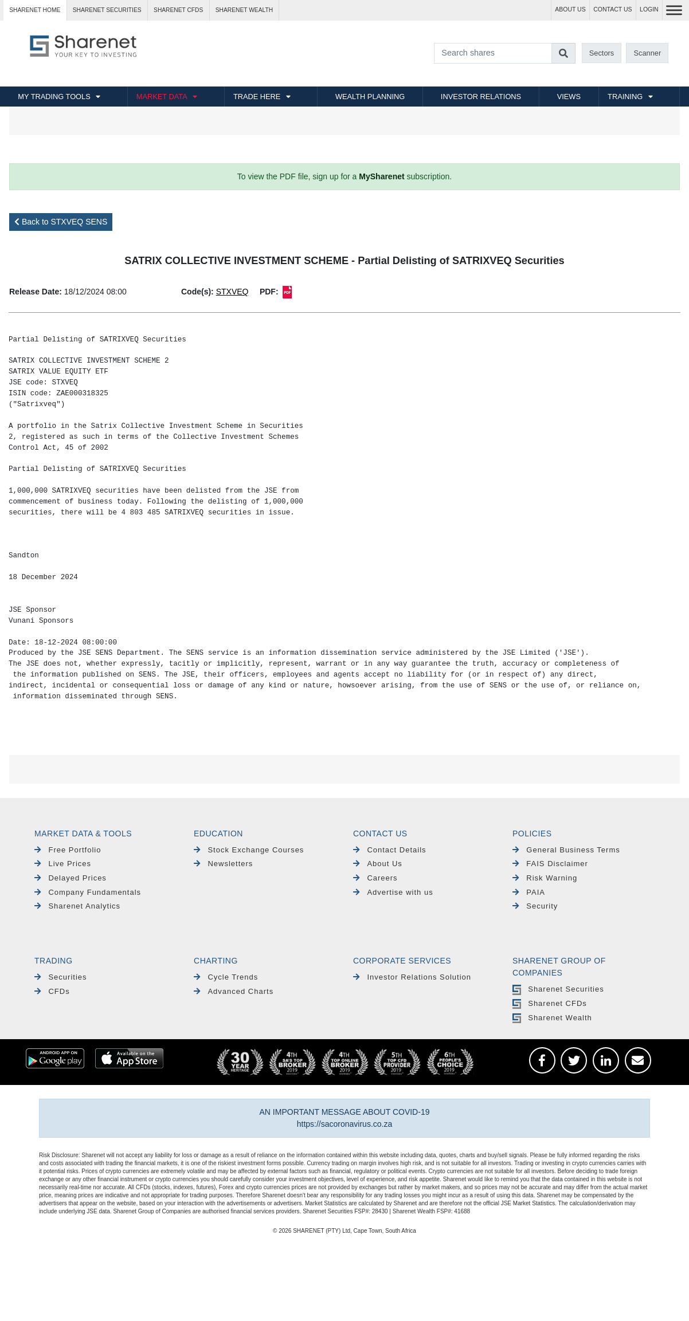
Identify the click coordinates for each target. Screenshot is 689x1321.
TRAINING (625, 96)
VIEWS (569, 96)
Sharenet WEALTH (244, 10)
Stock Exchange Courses (249, 850)
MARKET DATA (161, 96)
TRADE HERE (256, 96)
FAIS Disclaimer (550, 863)
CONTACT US (612, 9)
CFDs (52, 991)
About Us (377, 863)
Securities (60, 977)
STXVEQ (232, 291)
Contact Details (389, 850)
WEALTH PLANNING (370, 96)
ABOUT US (570, 9)
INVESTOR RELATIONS (481, 96)
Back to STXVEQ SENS (60, 221)
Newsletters (223, 863)
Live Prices (62, 863)
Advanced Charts (233, 991)
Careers (375, 878)
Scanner (647, 53)
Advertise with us (393, 892)
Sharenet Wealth (552, 1017)
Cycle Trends (226, 977)
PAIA (528, 892)
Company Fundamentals (87, 892)
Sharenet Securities (558, 989)
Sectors (601, 53)
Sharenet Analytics (77, 906)
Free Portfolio (67, 850)
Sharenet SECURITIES (107, 10)
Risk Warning (544, 878)
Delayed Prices (70, 878)
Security (535, 906)
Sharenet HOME (34, 10)
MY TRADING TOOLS (54, 96)
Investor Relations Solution (412, 977)
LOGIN (649, 9)
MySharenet (381, 176)
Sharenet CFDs (178, 10)
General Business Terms (566, 850)
